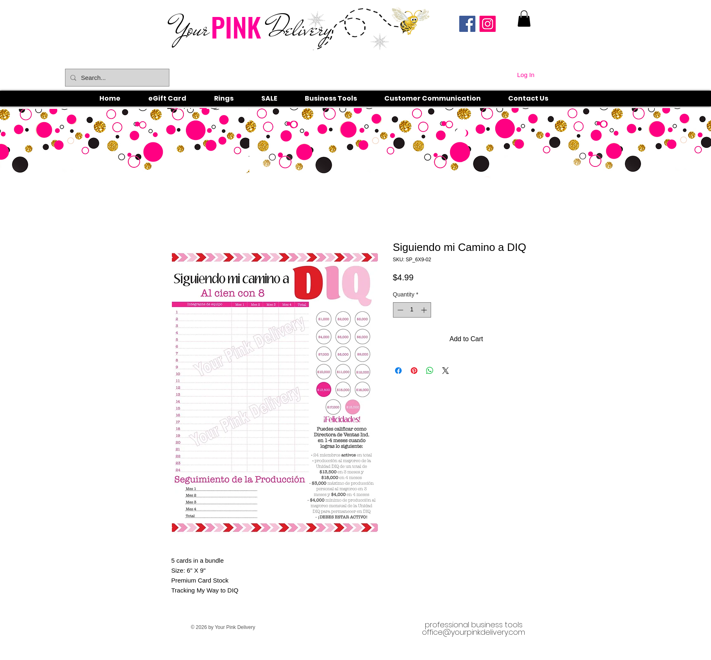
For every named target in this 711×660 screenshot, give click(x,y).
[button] (233, 98)
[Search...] (116, 77)
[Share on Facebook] (398, 371)
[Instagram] (488, 24)
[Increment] (424, 310)
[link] (524, 18)
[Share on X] (446, 371)
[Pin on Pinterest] (414, 371)
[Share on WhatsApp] (430, 371)
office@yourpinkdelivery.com (473, 632)
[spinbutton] (412, 310)
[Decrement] (399, 310)
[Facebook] (467, 24)
